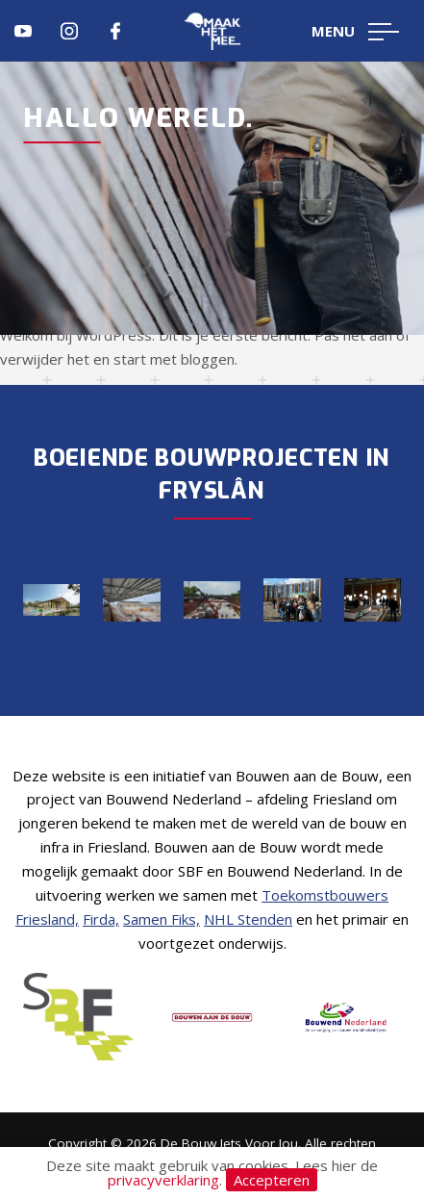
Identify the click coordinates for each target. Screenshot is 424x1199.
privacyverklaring (163, 1179)
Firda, (101, 919)
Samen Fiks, (161, 919)
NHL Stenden (248, 919)
